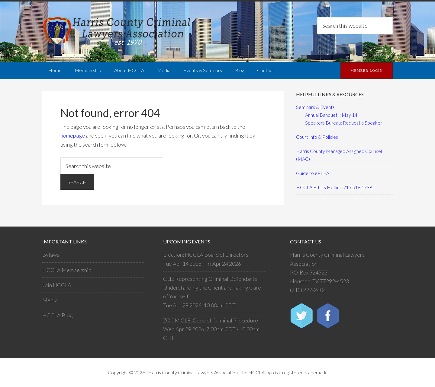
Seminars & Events (315, 107)
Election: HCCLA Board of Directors (205, 254)
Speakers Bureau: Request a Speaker (343, 122)
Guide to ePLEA (312, 173)
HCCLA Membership (67, 270)
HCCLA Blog (57, 315)
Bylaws (50, 254)
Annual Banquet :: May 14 (331, 115)
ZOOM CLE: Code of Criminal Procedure (210, 320)
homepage (72, 135)
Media (50, 300)
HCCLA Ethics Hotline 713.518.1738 (334, 187)
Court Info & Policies (317, 137)
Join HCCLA (56, 285)
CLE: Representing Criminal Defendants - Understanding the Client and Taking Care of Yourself (212, 287)
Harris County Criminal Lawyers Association (117, 32)
